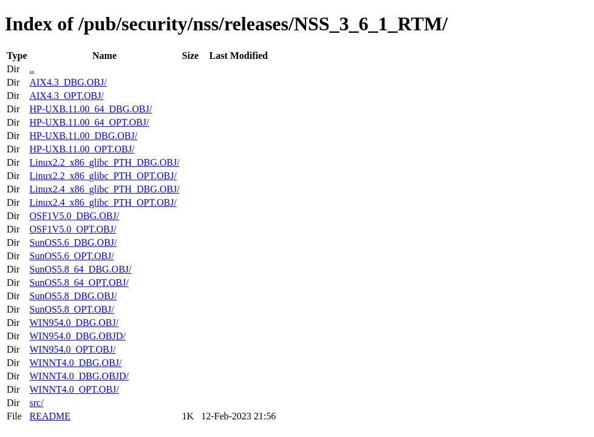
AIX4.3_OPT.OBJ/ (66, 95)
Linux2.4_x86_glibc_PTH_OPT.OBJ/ (102, 202)
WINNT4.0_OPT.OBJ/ (73, 389)
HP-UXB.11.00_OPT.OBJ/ (81, 149)
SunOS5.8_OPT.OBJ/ (71, 309)
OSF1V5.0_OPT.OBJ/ (72, 229)
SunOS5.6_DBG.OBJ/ (73, 242)
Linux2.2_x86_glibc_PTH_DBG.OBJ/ (104, 162)
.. (31, 69)
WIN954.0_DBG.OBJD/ (77, 336)
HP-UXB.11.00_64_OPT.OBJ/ (89, 122)
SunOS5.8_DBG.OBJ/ (73, 296)
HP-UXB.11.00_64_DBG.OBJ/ (90, 109)
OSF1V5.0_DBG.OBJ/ (74, 216)
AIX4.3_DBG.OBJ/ (67, 82)
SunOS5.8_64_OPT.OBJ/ (78, 282)
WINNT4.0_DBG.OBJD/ (79, 376)
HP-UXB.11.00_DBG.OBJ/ (83, 135)
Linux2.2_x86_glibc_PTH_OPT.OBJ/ (102, 176)
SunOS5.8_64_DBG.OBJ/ (80, 269)
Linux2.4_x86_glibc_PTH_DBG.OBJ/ (104, 189)
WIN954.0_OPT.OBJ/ (72, 349)
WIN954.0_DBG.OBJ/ (73, 322)
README (49, 416)
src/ (36, 403)
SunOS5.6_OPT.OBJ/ (71, 256)
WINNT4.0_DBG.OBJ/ (75, 362)
